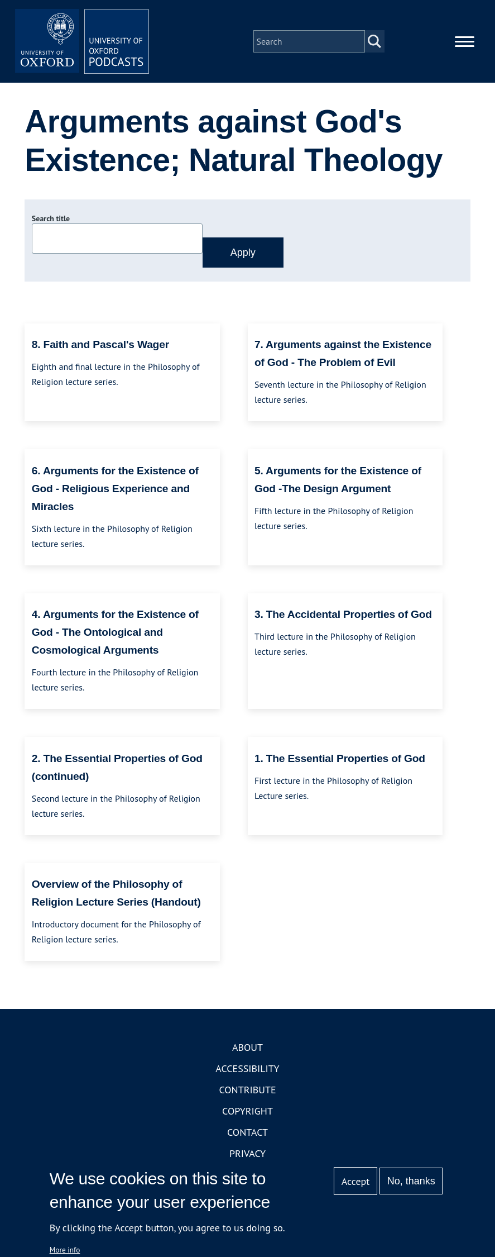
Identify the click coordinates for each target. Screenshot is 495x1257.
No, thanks (411, 1181)
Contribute (247, 1089)
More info (65, 1250)
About (247, 1047)
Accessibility (247, 1068)
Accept (356, 1181)
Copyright (247, 1110)
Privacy (247, 1153)
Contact (247, 1132)
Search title (51, 218)
